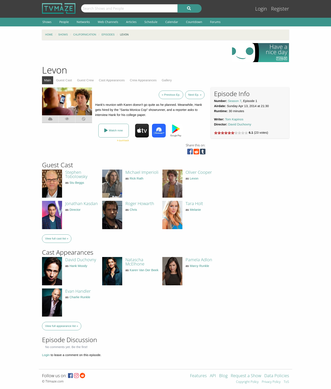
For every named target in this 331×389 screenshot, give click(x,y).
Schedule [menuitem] (150, 22)
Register (280, 8)
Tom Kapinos (234, 119)
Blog (223, 376)
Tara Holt (194, 203)
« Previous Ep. (171, 94)
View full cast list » (56, 238)
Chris (133, 209)
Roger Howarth (139, 203)
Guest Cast (64, 80)
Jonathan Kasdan (81, 203)
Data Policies (276, 376)
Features (198, 376)
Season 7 (234, 101)
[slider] (231, 133)
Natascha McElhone (134, 262)
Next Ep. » (194, 94)
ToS (286, 382)
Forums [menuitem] (215, 22)
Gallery (167, 80)
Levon (194, 178)
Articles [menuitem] (131, 22)
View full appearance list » (61, 326)
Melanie (195, 209)
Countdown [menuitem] (194, 22)
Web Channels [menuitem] (108, 22)
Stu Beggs (76, 182)
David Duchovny (239, 124)
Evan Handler (78, 291)
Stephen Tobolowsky (76, 174)
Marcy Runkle (199, 266)
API (213, 376)
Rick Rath (136, 178)
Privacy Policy (271, 382)
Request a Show (246, 376)
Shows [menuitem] (47, 22)
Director (75, 209)
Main (47, 80)
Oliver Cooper (199, 172)
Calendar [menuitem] (171, 22)
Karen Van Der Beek (144, 270)
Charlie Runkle (79, 297)
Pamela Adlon (199, 260)
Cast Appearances (112, 80)
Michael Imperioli (142, 172)
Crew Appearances (143, 80)
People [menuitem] (64, 22)
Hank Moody (78, 266)
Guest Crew (85, 80)
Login (261, 8)
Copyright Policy (247, 382)
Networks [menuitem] (83, 22)
